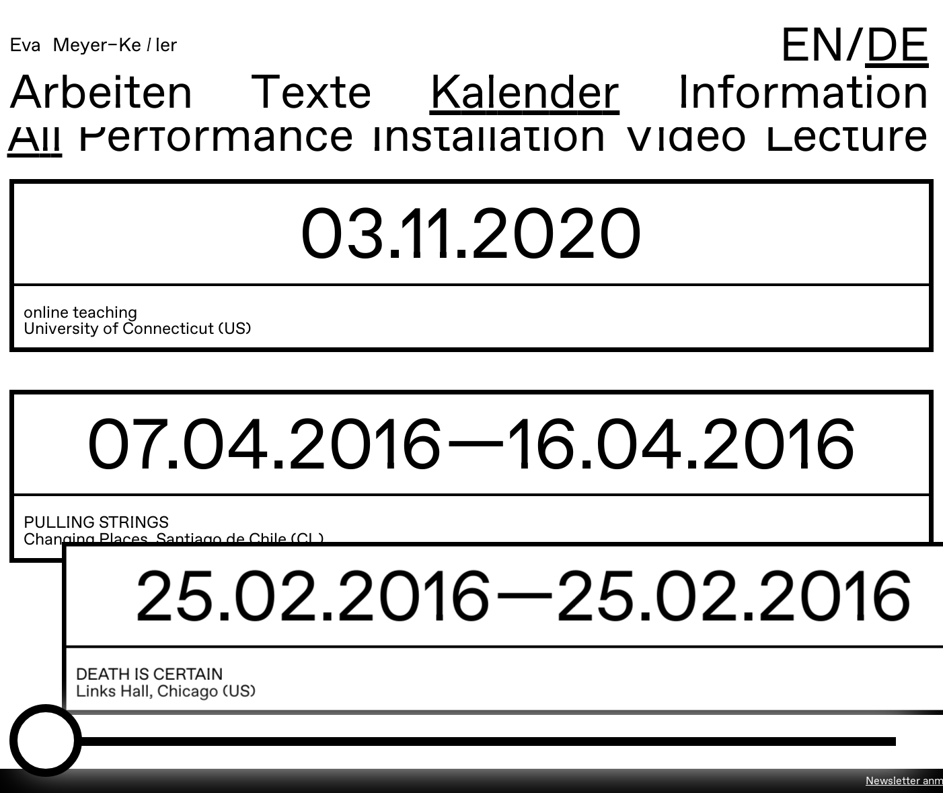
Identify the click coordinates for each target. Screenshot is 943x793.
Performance (199, 138)
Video (669, 138)
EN (812, 47)
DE (897, 47)
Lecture (830, 138)
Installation (472, 138)
